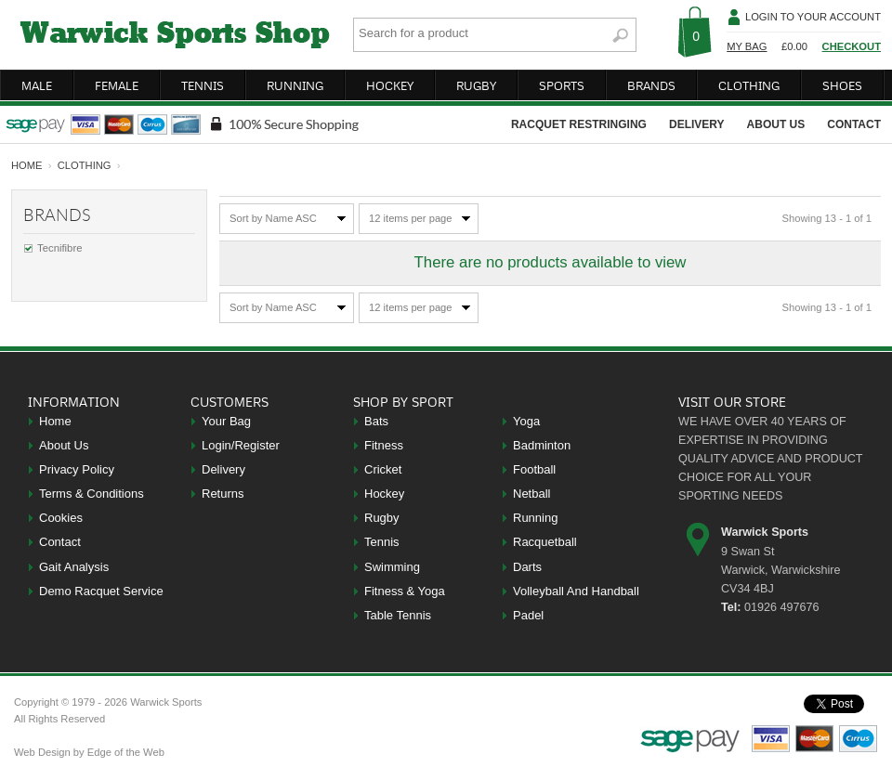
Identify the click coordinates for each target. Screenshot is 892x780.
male (36, 85)
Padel (528, 615)
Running (535, 518)
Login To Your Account (813, 16)
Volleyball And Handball (576, 591)
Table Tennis (397, 615)
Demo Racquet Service (101, 591)
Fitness (383, 445)
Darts (527, 567)
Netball (531, 493)
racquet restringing (579, 124)
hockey (389, 85)
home (27, 165)
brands (651, 85)
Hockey (384, 493)
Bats (376, 421)
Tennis (382, 542)
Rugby (382, 518)
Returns (223, 493)
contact (854, 124)
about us (776, 124)
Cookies (61, 518)
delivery (697, 124)
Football (534, 469)
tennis (202, 85)
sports (561, 85)
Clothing (85, 165)
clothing (749, 85)
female (116, 85)
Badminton (542, 445)
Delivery (223, 469)
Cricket (382, 469)
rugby (476, 85)
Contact (60, 542)
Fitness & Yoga (404, 591)
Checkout (851, 46)
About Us (63, 445)
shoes (842, 85)
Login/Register (241, 445)
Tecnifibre (59, 248)
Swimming (392, 567)
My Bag (747, 46)
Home (55, 421)
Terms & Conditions (91, 493)
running (295, 85)
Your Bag (226, 421)
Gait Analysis (74, 567)
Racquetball (545, 542)
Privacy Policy (76, 469)
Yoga (526, 421)
